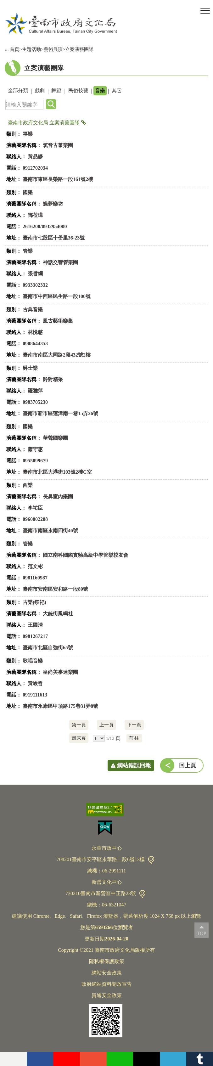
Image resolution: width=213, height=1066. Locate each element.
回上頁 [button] (187, 765)
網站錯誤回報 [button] (134, 765)
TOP (201, 933)
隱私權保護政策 (106, 961)
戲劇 (40, 90)
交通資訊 (151, 860)
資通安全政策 (107, 995)
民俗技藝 (78, 90)
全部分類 (18, 90)
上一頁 (106, 724)
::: (7, 49)
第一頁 (79, 724)
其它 (117, 90)
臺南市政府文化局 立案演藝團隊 (44, 122)
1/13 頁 (113, 738)
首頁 (14, 49)
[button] (205, 11)
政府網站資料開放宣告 (106, 984)
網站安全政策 (107, 972)
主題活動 (31, 49)
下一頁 (134, 724)
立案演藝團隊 (79, 49)
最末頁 (79, 738)
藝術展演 (53, 49)
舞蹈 (56, 90)
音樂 (100, 90)
